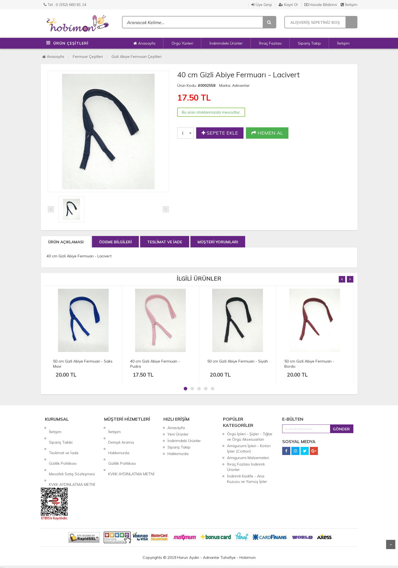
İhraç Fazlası (270, 43)
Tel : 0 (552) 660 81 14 (65, 4)
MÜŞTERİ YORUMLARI (218, 242)
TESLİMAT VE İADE (164, 242)
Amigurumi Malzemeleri (248, 457)
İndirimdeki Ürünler (226, 43)
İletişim (349, 4)
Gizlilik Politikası (63, 447)
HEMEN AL (267, 133)
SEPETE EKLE (220, 133)
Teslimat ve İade (63, 440)
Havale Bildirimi (320, 4)
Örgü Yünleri (182, 43)
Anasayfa (144, 43)
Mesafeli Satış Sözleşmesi (72, 453)
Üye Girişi (261, 4)
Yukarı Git (390, 544)
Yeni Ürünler (178, 434)
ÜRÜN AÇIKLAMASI (66, 242)
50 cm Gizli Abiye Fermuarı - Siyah (237, 361)
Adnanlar (241, 85)
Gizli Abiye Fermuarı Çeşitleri (136, 56)
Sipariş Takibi (61, 434)
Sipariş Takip (309, 43)
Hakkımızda (118, 440)
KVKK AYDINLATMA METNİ (72, 460)
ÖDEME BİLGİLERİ (115, 242)
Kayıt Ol (288, 4)
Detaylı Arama (121, 434)
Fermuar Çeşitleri (88, 56)
